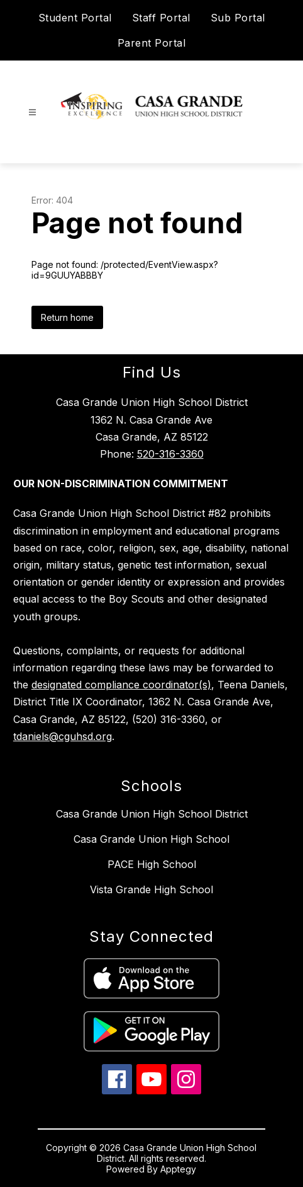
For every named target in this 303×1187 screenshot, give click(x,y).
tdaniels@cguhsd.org (62, 736)
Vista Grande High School (151, 889)
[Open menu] (32, 112)
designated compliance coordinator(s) (121, 684)
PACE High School (151, 864)
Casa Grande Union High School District (152, 814)
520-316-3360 (170, 454)
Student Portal (75, 17)
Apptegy (178, 1169)
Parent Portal (152, 43)
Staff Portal (161, 17)
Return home (67, 317)
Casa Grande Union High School (151, 839)
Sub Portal (238, 17)
